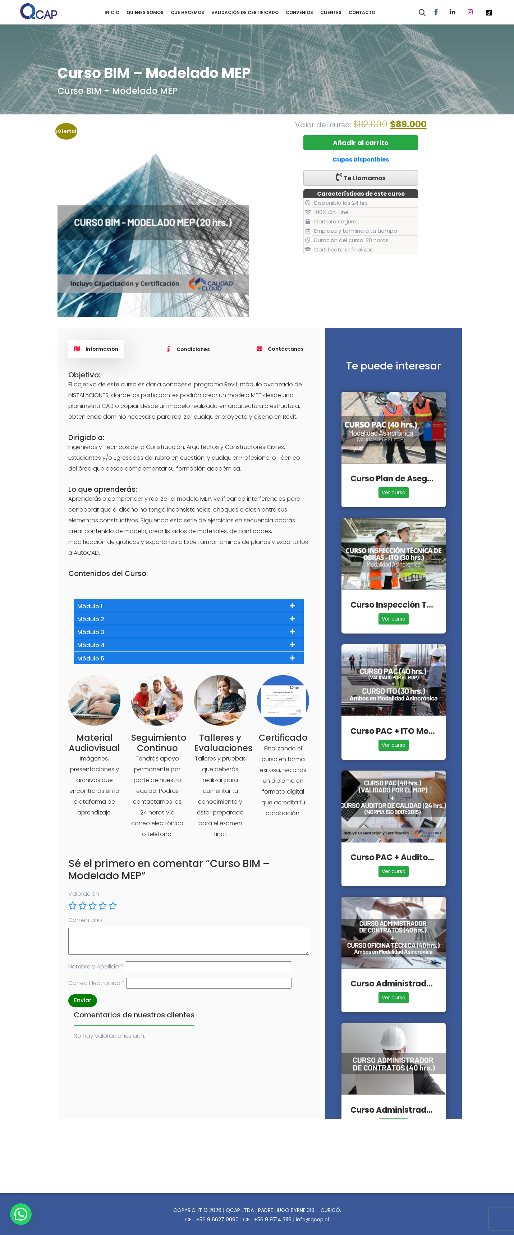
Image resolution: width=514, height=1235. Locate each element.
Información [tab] (96, 349)
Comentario (85, 920)
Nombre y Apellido (95, 966)
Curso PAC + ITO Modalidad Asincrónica (430, 731)
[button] (22, 1214)
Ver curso (393, 492)
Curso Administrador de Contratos (420, 1110)
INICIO (112, 12)
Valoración (83, 894)
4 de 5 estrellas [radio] (102, 906)
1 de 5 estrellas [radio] (72, 906)
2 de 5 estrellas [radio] (82, 906)
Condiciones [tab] (187, 349)
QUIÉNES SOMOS (145, 12)
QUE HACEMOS (187, 12)
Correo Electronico (96, 983)
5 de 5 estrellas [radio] (113, 906)
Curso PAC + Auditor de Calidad (413, 857)
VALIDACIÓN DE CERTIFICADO (245, 12)
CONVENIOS (299, 12)
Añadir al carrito (361, 142)
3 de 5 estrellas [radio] (92, 906)
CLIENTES (330, 12)
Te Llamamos (361, 177)
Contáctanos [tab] (280, 349)
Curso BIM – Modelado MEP (118, 91)
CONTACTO (362, 12)
